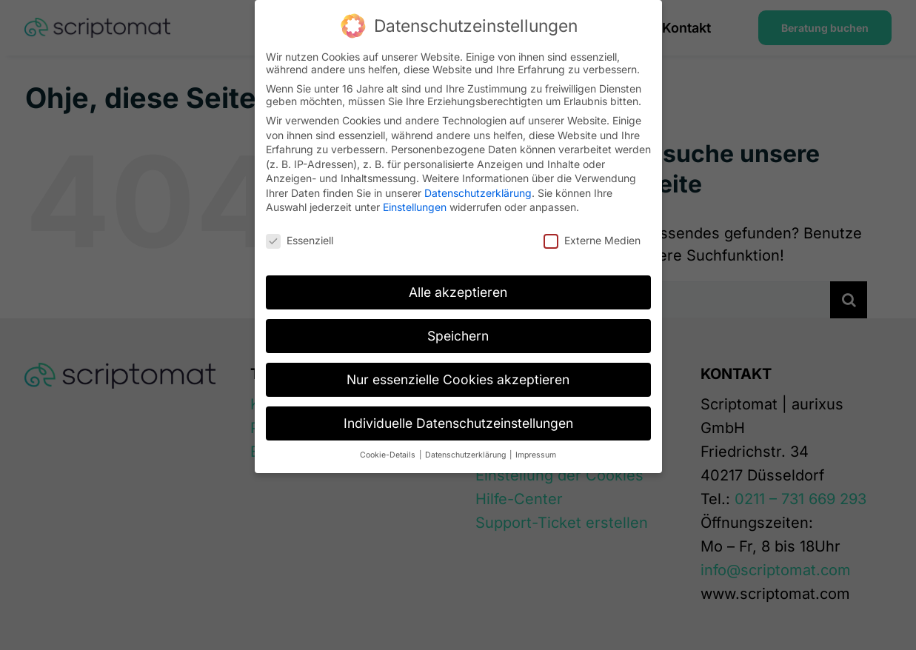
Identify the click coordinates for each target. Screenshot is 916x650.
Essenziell (299, 240)
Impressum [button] (535, 455)
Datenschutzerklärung (478, 193)
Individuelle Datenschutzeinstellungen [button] (458, 423)
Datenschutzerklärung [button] (466, 455)
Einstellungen (415, 207)
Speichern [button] (458, 336)
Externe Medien (592, 240)
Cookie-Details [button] (389, 455)
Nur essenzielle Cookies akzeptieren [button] (458, 379)
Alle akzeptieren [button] (458, 292)
